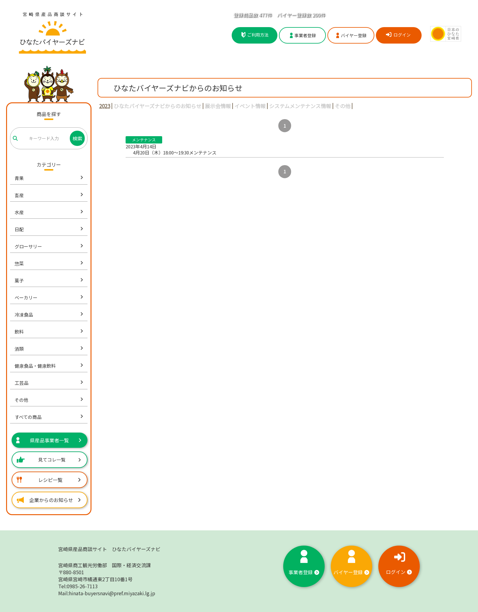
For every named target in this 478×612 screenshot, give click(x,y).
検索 (77, 138)
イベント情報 (250, 106)
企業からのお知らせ (49, 500)
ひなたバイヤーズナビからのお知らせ (157, 106)
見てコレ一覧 (49, 459)
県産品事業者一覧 (48, 440)
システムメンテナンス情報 (300, 106)
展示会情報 (218, 106)
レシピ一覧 (49, 479)
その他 (342, 106)
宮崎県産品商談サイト (109, 549)
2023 (104, 106)
